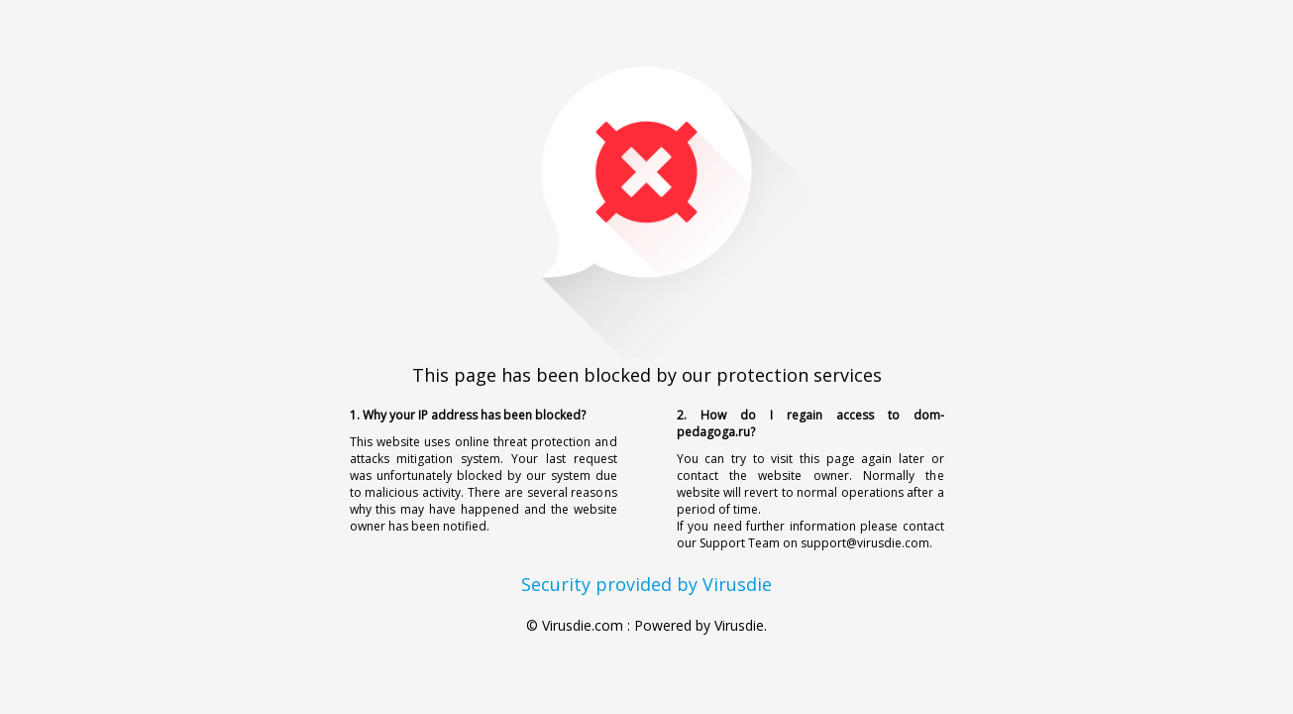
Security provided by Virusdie (646, 584)
